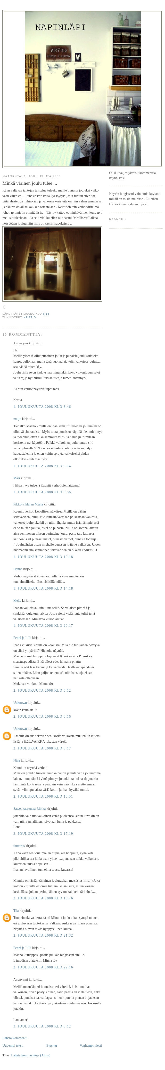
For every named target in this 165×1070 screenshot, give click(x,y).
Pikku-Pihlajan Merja (28, 504)
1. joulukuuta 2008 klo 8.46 (42, 407)
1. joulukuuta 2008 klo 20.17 (43, 625)
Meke (17, 600)
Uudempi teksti (13, 1045)
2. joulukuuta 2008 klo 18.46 (43, 898)
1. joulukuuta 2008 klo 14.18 (43, 588)
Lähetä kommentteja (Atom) (30, 1055)
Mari (16, 478)
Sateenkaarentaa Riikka (29, 808)
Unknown (20, 703)
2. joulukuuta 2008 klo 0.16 (42, 716)
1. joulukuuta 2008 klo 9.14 (42, 466)
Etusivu (51, 1045)
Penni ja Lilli (22, 638)
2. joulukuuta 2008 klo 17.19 (43, 833)
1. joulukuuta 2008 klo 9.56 (42, 492)
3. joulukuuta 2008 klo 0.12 (42, 1026)
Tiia (16, 911)
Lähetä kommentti (14, 1038)
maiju (17, 419)
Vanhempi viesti (91, 1045)
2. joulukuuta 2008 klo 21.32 (43, 935)
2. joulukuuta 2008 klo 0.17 (42, 748)
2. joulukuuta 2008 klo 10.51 (43, 796)
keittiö (30, 317)
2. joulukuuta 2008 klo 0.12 (42, 690)
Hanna (17, 569)
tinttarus (19, 846)
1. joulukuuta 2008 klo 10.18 (43, 557)
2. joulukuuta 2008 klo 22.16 (43, 967)
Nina (16, 760)
